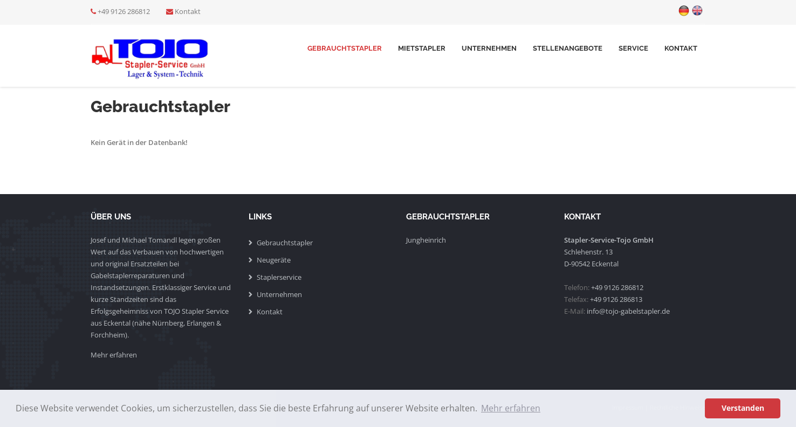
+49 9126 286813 (616, 299)
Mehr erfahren (114, 355)
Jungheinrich (426, 240)
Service (633, 48)
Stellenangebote (567, 48)
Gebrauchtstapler (344, 48)
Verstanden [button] (743, 408)
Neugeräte (274, 260)
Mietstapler (421, 48)
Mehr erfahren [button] (510, 408)
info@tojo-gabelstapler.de (628, 311)
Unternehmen (489, 48)
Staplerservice (279, 277)
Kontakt (188, 11)
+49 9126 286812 (124, 11)
